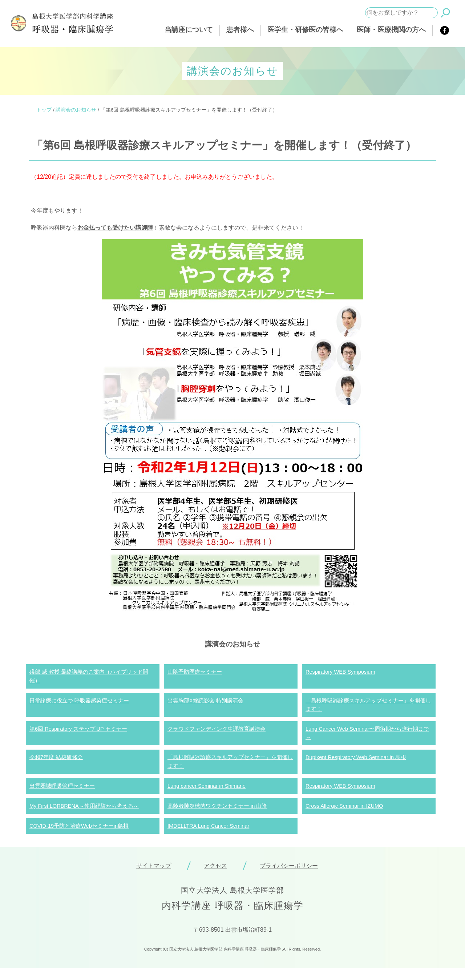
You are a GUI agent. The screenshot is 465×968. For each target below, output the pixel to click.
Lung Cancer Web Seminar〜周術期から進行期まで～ (367, 733)
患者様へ (240, 29)
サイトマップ (153, 866)
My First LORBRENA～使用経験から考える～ (84, 806)
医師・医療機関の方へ (391, 29)
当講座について (189, 29)
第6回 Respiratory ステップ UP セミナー (78, 729)
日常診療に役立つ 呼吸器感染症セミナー (79, 700)
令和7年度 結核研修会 (56, 757)
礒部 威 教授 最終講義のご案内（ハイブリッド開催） (88, 676)
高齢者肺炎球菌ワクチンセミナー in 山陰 (217, 806)
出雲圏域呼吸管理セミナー (62, 786)
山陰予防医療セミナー (194, 672)
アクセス (215, 866)
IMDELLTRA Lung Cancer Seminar (208, 826)
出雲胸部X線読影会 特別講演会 (205, 700)
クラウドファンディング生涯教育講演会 (216, 729)
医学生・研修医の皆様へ (305, 29)
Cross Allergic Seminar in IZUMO (344, 806)
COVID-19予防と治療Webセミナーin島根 (79, 826)
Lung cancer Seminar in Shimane (206, 786)
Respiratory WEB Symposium (340, 672)
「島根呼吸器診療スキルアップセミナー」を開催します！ (368, 705)
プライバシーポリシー (289, 866)
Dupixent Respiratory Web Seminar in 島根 (356, 757)
